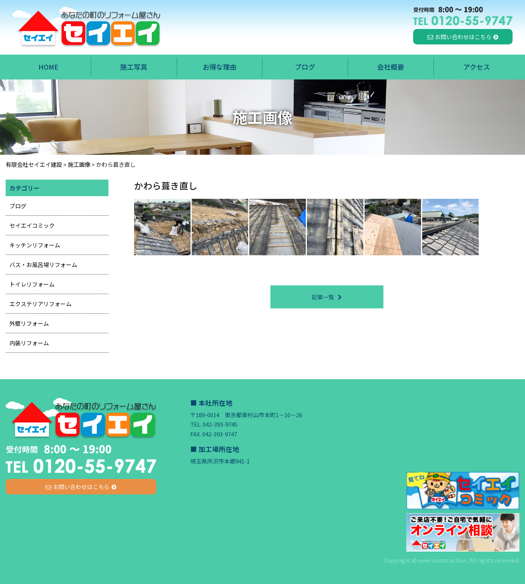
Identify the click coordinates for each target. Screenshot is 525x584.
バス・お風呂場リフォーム (43, 264)
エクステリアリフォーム (40, 304)
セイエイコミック (32, 225)
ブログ (305, 67)
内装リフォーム (29, 343)
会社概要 (390, 67)
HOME (48, 67)
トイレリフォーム (32, 284)
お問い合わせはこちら (463, 37)
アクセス (476, 67)
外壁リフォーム (29, 323)
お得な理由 (220, 67)
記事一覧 (322, 297)
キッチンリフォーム (34, 245)
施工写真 (133, 67)
